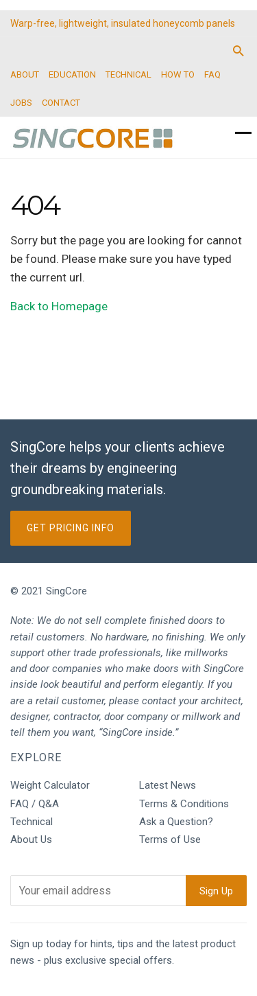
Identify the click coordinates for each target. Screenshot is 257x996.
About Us (31, 839)
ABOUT (24, 74)
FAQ (212, 74)
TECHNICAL (128, 74)
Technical (31, 821)
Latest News (167, 785)
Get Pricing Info (70, 527)
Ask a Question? (176, 821)
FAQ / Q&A (34, 804)
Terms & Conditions (184, 804)
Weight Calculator (50, 785)
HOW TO (178, 74)
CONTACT (61, 102)
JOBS (21, 102)
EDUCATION (72, 74)
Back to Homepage (59, 306)
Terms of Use (170, 839)
